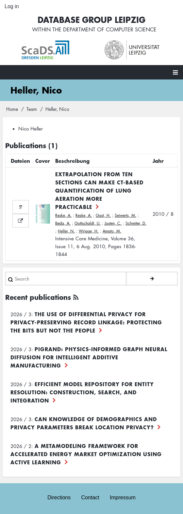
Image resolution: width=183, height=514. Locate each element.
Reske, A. (63, 215)
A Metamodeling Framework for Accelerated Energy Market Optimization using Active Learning (86, 454)
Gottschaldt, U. (88, 223)
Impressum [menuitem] (123, 497)
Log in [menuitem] (12, 6)
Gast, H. (103, 215)
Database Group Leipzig (91, 19)
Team (31, 109)
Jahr (158, 160)
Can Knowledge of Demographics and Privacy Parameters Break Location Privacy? (83, 423)
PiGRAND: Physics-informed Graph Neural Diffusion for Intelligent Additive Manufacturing (88, 357)
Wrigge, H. (89, 231)
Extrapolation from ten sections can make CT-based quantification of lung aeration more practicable (99, 190)
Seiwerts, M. (125, 215)
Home (12, 109)
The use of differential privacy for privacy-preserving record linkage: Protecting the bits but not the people (86, 322)
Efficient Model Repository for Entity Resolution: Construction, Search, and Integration (82, 392)
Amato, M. (112, 231)
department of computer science (110, 29)
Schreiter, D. (135, 223)
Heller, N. (66, 231)
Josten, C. (113, 223)
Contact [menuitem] (90, 497)
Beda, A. (63, 223)
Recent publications (38, 297)
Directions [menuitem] (59, 497)
